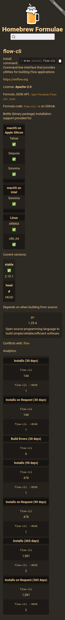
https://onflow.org (15, 79)
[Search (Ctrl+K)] (33, 37)
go (32, 317)
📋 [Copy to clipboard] (60, 61)
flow (26, 343)
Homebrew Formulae (32, 29)
